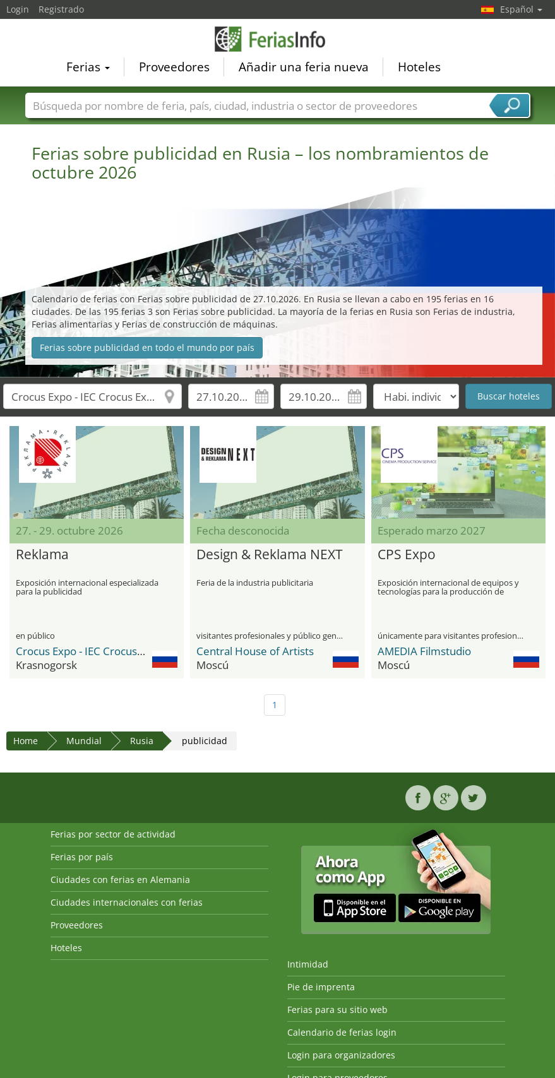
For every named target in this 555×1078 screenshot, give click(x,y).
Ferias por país (82, 857)
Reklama (42, 555)
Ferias (88, 67)
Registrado (61, 9)
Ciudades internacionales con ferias (127, 902)
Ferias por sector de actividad (113, 834)
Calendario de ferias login (342, 1032)
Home (25, 741)
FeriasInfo (278, 39)
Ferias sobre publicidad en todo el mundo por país (147, 347)
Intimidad (307, 964)
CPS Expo (407, 555)
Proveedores (174, 67)
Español (521, 9)
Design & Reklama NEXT (269, 555)
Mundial (84, 741)
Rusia (141, 741)
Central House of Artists (255, 651)
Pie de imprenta (321, 987)
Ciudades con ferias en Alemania (120, 880)
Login (17, 9)
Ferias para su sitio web (337, 1010)
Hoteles (419, 67)
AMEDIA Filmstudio (424, 651)
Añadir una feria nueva (304, 67)
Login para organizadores (341, 1055)
